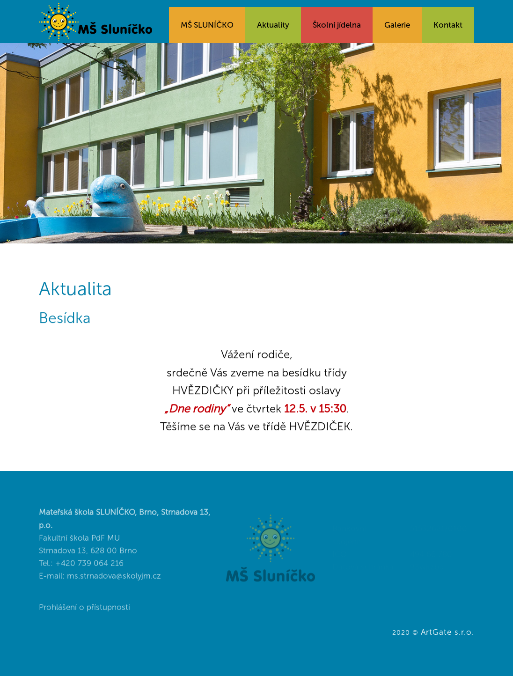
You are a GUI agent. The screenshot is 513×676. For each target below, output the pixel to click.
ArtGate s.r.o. (447, 632)
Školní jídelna (337, 24)
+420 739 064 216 (89, 572)
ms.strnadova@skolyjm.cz (114, 585)
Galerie (397, 24)
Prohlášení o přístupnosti (84, 617)
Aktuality (273, 24)
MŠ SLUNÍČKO (207, 24)
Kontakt (447, 24)
